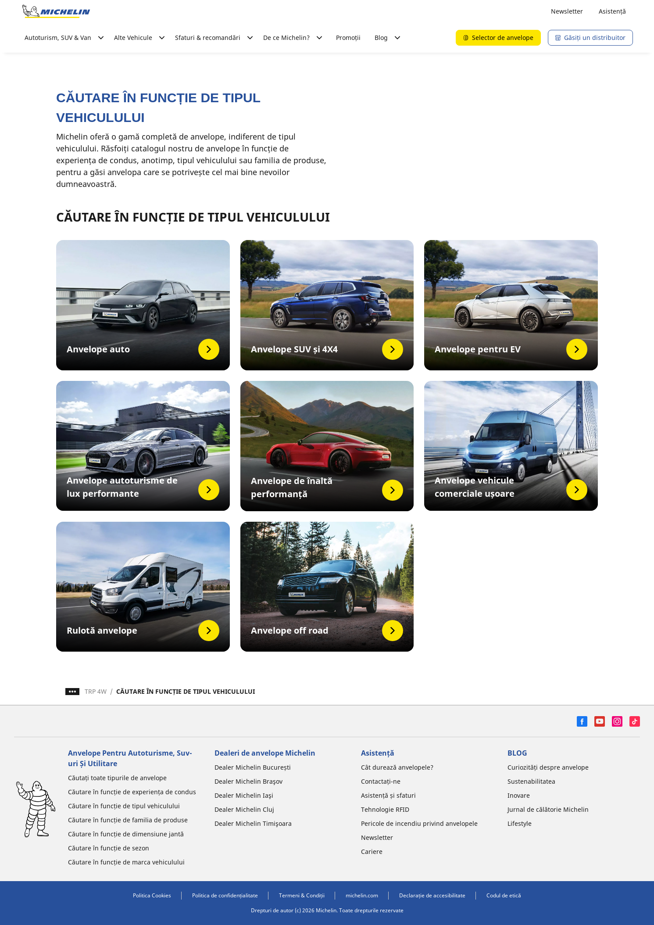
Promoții (348, 37)
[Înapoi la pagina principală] (56, 11)
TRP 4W (96, 691)
